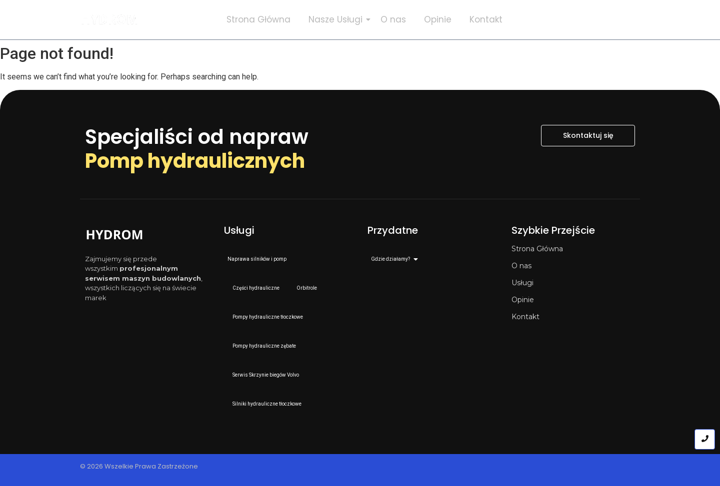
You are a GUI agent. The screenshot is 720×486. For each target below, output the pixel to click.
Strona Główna (258, 19)
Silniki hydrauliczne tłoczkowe (267, 404)
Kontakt (486, 19)
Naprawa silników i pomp (257, 259)
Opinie (438, 19)
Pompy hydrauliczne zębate (264, 346)
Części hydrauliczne (256, 288)
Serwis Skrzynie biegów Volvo (265, 375)
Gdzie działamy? (392, 259)
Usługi (523, 282)
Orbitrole (306, 288)
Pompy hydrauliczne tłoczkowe (267, 317)
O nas (393, 19)
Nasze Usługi (337, 19)
